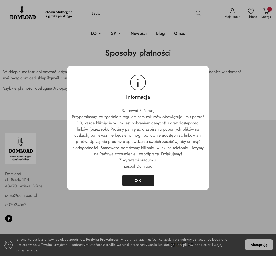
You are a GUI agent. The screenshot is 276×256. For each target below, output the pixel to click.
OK (138, 180)
